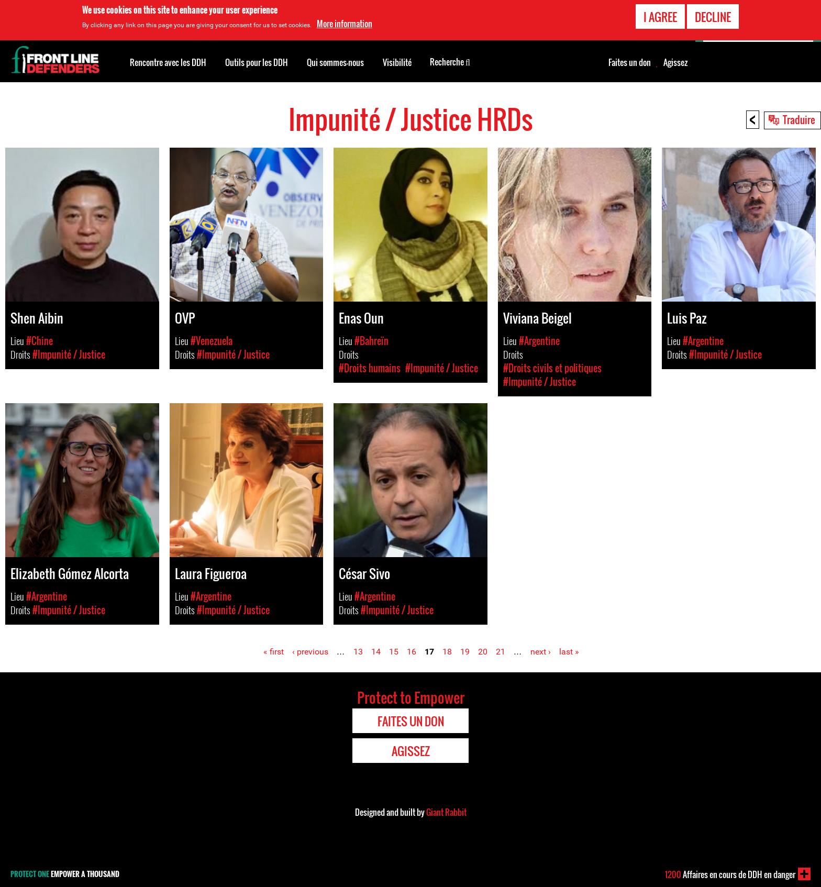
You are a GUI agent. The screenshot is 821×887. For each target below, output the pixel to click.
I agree (660, 16)
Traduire (799, 119)
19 (465, 652)
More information (344, 23)
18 (447, 652)
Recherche (450, 61)
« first (273, 652)
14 (376, 652)
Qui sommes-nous (335, 62)
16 (411, 652)
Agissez (675, 62)
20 (482, 652)
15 (393, 652)
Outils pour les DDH (256, 62)
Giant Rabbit (446, 812)
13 (358, 652)
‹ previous (310, 652)
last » (569, 652)
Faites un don (629, 62)
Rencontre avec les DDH (168, 62)
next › (540, 652)
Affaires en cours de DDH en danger (730, 874)
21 (500, 652)
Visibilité (397, 62)
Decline (713, 16)
